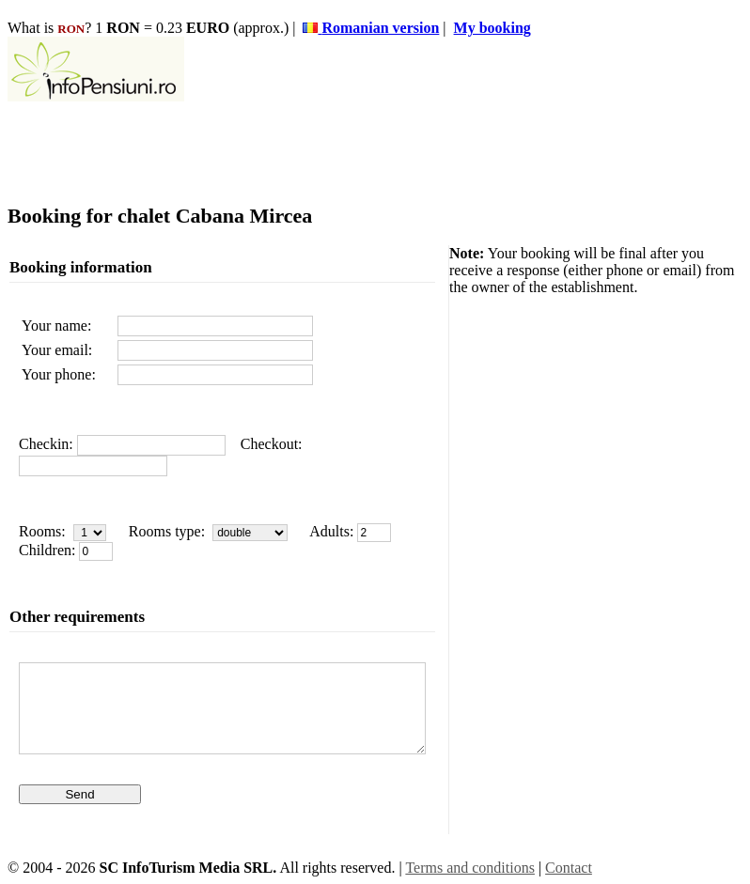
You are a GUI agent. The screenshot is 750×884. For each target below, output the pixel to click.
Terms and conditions (470, 868)
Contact (568, 868)
